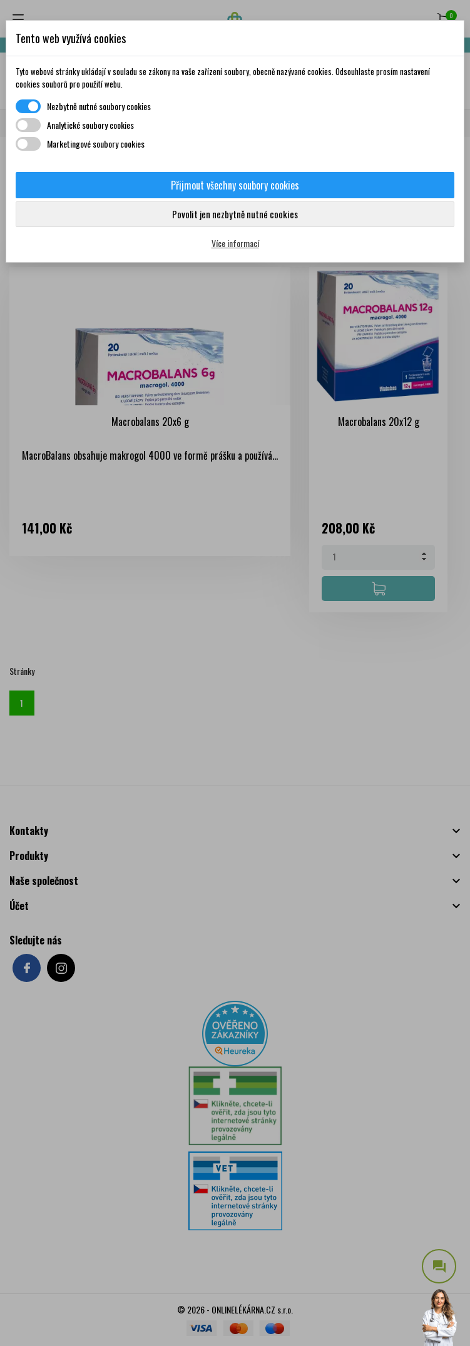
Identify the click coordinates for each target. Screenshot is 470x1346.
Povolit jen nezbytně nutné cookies (235, 214)
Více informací (235, 243)
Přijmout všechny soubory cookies (235, 185)
